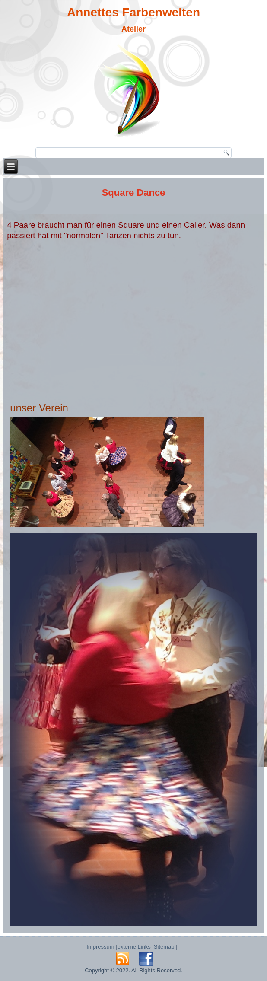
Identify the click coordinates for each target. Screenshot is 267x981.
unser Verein (39, 408)
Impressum (100, 946)
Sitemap (164, 946)
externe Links (134, 946)
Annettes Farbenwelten (133, 12)
